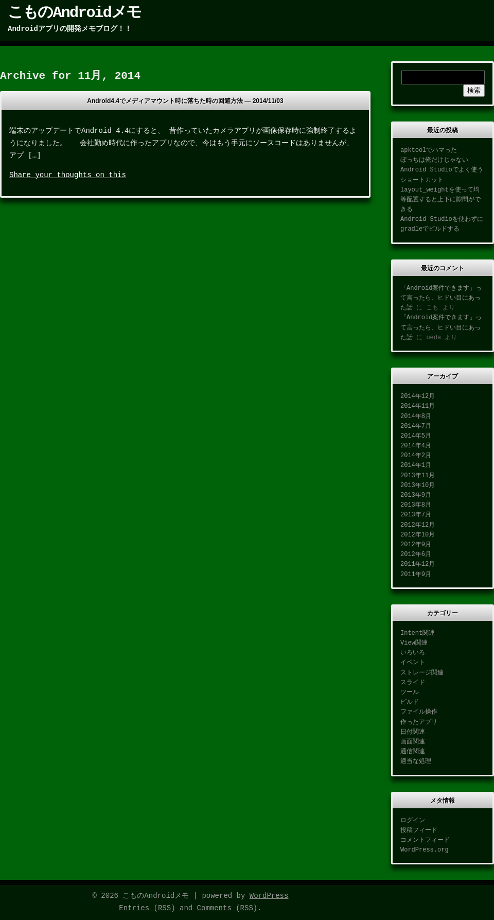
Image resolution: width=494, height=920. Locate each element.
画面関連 (412, 741)
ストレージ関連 (422, 672)
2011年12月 (417, 564)
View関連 (414, 643)
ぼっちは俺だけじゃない (434, 160)
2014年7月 (415, 426)
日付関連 (412, 732)
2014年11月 (417, 406)
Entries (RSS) (147, 908)
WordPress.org (424, 850)
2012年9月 (415, 544)
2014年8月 (415, 416)
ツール (409, 692)
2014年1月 (415, 465)
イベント (412, 662)
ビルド (409, 702)
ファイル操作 (418, 712)
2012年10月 (417, 535)
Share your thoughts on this (67, 175)
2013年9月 (415, 495)
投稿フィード (418, 830)
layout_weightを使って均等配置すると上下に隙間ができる (440, 199)
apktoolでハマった (428, 150)
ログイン (412, 820)
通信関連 (412, 751)
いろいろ (412, 652)
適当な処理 (415, 761)
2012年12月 (417, 525)
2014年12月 (417, 396)
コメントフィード (425, 840)
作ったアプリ (418, 722)
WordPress (269, 896)
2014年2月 (415, 455)
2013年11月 (417, 475)
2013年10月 (417, 485)
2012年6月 (415, 554)
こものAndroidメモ (74, 13)
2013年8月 (415, 505)
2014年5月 (415, 436)
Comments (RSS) (227, 908)
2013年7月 (415, 514)
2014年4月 (415, 445)
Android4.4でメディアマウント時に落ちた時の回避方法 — (185, 101)
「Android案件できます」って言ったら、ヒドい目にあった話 (441, 298)
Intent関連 (417, 633)
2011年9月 (415, 574)
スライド (412, 682)
